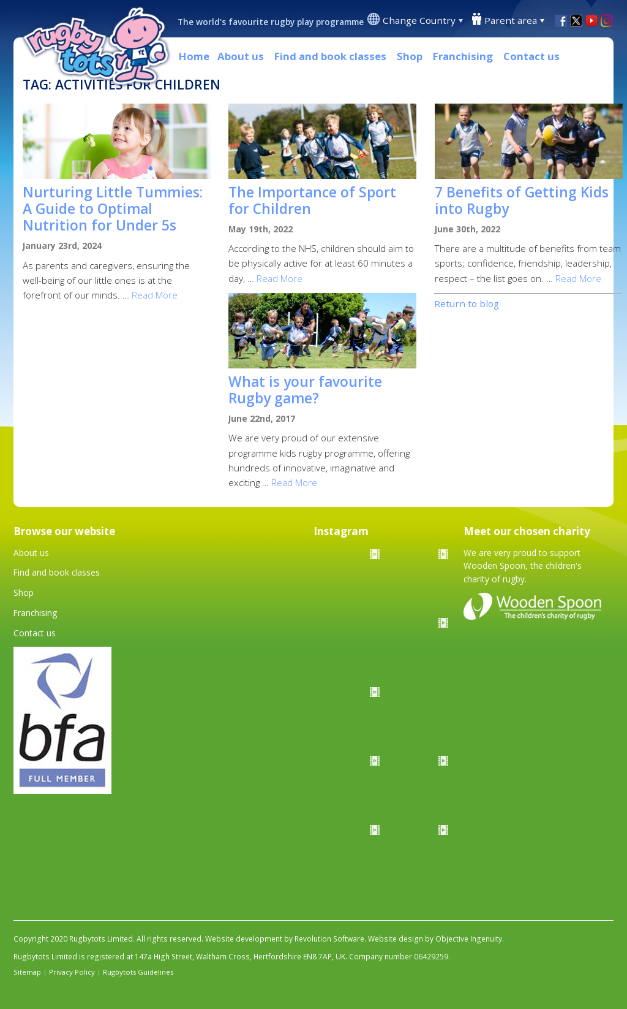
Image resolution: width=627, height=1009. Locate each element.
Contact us (531, 56)
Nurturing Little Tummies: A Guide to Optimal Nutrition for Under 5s (113, 209)
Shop (409, 56)
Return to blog (466, 303)
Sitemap (27, 972)
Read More (155, 295)
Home (194, 56)
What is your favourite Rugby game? (305, 390)
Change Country (419, 20)
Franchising (463, 56)
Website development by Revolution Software (284, 939)
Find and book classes (330, 56)
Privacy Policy (72, 972)
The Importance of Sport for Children (312, 200)
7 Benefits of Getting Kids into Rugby (522, 200)
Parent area (510, 20)
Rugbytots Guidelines (138, 972)
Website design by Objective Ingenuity (435, 939)
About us (240, 56)
